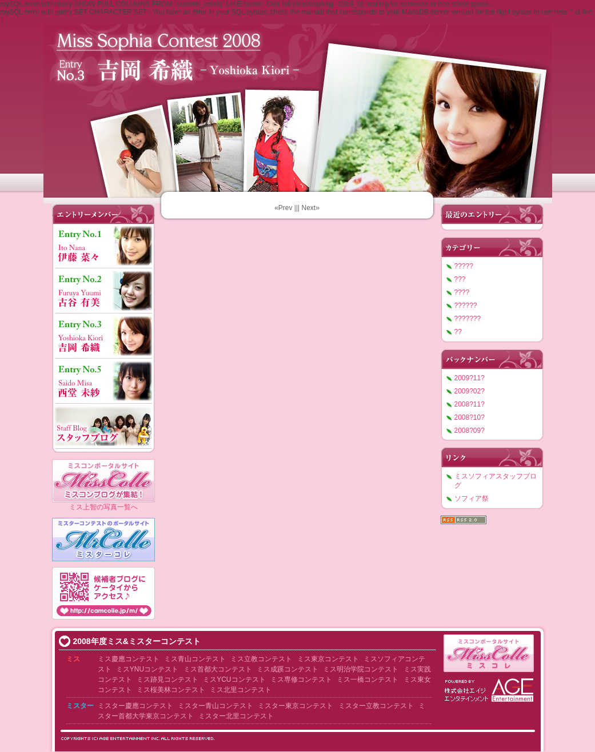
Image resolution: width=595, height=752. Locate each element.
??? (460, 279)
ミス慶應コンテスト (128, 659)
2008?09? (469, 431)
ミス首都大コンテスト (217, 669)
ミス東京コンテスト (328, 659)
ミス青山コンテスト (195, 659)
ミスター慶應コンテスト (135, 706)
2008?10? (469, 417)
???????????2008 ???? (297, 108)
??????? (467, 319)
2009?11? (469, 378)
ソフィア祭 (471, 498)
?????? (465, 305)
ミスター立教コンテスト (376, 706)
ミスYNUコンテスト (147, 669)
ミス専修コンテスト (301, 679)
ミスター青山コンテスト (215, 706)
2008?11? (469, 404)
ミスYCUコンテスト (234, 679)
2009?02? (469, 391)
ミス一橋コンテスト (367, 679)
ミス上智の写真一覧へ (103, 507)
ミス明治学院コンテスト (360, 669)
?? (458, 332)
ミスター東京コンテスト (295, 706)
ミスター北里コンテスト (236, 716)
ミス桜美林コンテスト (171, 690)
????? (463, 266)
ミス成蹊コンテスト (287, 669)
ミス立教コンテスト (261, 659)
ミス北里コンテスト (240, 690)
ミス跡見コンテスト (167, 679)
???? (462, 292)
